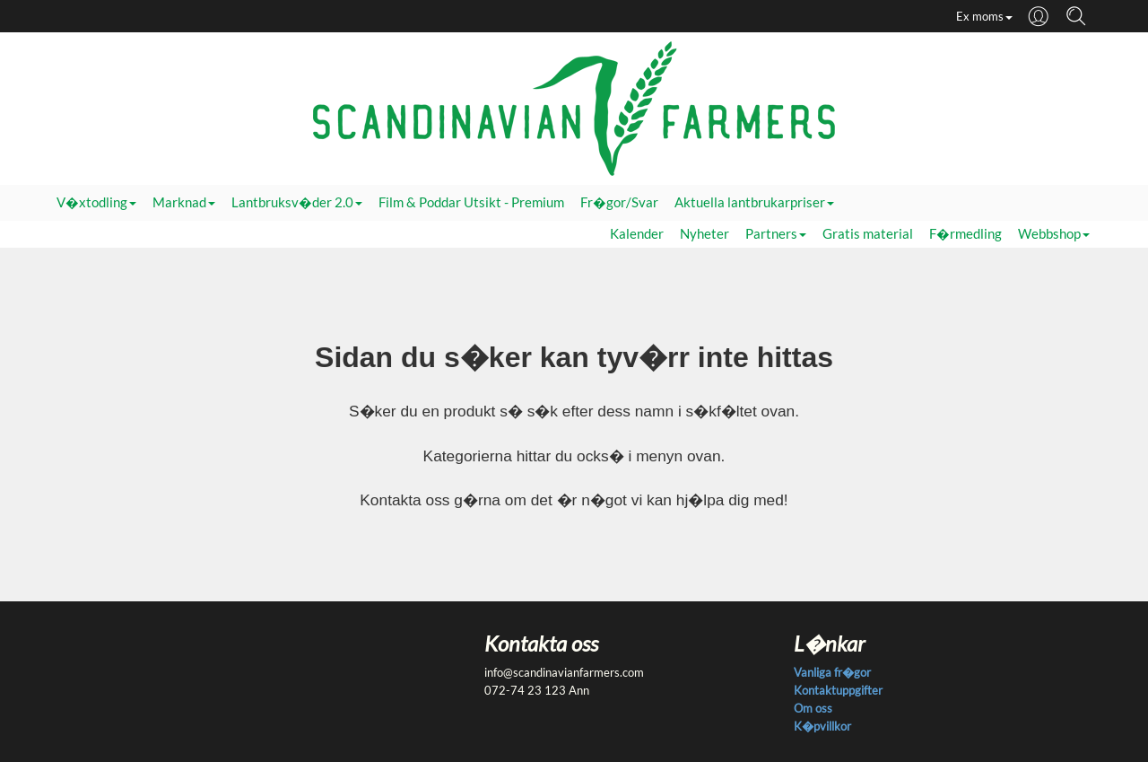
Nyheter (704, 233)
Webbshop (1054, 233)
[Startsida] (574, 108)
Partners (775, 233)
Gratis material (867, 233)
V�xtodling (96, 202)
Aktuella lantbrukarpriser (754, 202)
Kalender (637, 233)
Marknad (183, 202)
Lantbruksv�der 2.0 (296, 202)
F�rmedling (965, 233)
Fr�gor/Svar (619, 202)
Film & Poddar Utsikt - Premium (471, 202)
